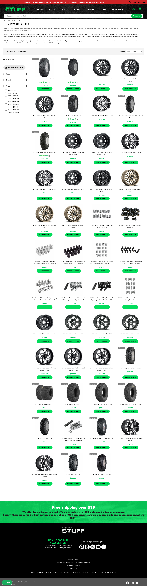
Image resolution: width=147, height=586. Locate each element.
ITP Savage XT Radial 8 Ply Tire (130, 368)
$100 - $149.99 (11, 93)
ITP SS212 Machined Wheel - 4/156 (44, 189)
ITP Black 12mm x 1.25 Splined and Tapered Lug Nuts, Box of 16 (130, 262)
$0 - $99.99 (10, 90)
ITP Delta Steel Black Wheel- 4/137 (73, 189)
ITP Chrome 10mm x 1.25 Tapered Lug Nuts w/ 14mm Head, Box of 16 (44, 262)
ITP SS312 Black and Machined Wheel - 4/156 (44, 475)
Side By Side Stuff (13, 582)
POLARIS (40, 9)
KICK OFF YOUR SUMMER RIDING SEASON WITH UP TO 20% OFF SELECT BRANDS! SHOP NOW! (64, 2)
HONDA (78, 9)
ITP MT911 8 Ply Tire (73, 474)
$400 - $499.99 (12, 104)
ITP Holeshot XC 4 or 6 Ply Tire (102, 404)
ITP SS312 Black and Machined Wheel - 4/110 (130, 439)
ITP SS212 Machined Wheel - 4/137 (130, 152)
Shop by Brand (13, 20)
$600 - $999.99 (12, 110)
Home (6, 20)
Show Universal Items (14, 67)
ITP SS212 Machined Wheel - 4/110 (102, 115)
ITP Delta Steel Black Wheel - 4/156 (44, 334)
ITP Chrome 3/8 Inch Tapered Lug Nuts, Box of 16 (102, 226)
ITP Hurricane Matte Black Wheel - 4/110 (101, 80)
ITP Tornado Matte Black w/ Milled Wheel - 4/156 (101, 369)
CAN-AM (53, 9)
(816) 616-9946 (137, 2)
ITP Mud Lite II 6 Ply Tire (73, 115)
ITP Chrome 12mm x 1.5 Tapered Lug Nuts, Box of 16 (130, 299)
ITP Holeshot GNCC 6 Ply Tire (44, 404)
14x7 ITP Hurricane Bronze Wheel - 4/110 (130, 190)
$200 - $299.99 (12, 99)
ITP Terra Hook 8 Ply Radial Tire (44, 79)
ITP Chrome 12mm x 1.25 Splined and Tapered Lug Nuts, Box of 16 (73, 439)
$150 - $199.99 (11, 96)
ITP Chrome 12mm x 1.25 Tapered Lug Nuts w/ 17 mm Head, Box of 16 (44, 299)
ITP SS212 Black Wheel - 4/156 (130, 334)
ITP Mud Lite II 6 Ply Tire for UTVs (104, 572)
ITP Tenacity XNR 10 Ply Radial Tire (101, 438)
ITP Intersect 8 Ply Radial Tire (102, 474)
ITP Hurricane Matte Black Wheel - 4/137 (130, 80)
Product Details (44, 89)
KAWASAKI (91, 9)
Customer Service (73, 565)
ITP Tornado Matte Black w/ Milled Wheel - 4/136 (73, 369)
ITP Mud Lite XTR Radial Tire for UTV (77, 572)
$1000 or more (12, 112)
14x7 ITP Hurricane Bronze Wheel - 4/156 (73, 226)
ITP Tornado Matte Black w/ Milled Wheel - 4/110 (44, 369)
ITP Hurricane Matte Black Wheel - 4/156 (44, 117)
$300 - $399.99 (12, 101)
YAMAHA (66, 9)
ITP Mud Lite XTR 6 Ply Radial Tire (44, 152)
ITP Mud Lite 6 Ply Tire (44, 438)
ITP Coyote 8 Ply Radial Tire (73, 79)
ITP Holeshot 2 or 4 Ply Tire (73, 404)
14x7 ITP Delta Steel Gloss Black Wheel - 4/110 (73, 153)
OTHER (104, 9)
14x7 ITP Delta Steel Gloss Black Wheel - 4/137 (101, 153)
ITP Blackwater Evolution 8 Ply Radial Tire (130, 117)
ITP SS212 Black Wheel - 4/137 (102, 334)
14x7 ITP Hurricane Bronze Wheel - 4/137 (44, 226)
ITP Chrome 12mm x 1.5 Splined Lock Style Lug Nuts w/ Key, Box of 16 (73, 299)
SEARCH (136, 16)
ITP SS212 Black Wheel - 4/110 (73, 334)
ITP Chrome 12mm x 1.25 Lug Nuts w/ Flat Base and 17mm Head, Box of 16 (102, 262)
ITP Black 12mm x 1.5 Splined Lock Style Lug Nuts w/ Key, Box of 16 (101, 299)
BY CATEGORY (118, 9)
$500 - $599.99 (12, 107)
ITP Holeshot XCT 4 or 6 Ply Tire (130, 404)
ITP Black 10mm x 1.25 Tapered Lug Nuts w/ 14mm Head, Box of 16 (73, 262)
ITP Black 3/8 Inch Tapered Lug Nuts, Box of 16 (130, 226)
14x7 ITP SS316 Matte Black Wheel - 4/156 (102, 190)
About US (73, 568)
